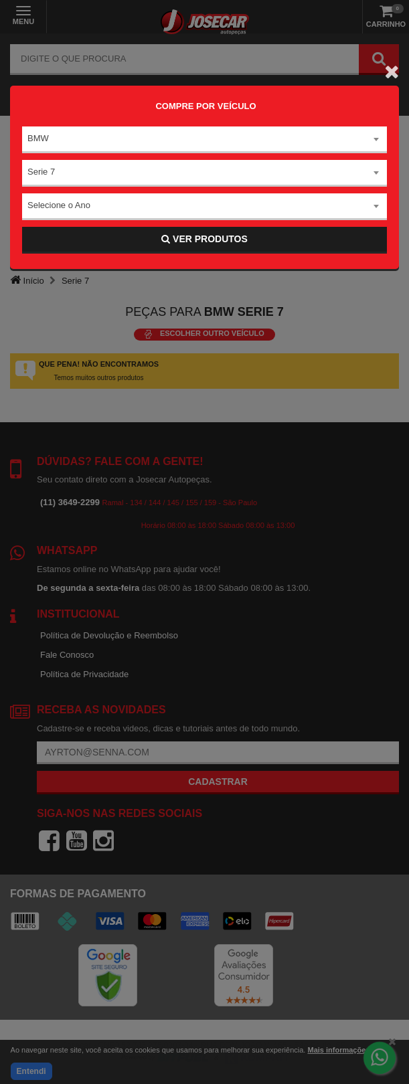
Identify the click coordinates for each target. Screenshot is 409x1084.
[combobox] (204, 139)
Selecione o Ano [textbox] (58, 205)
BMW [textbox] (38, 138)
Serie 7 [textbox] (41, 172)
